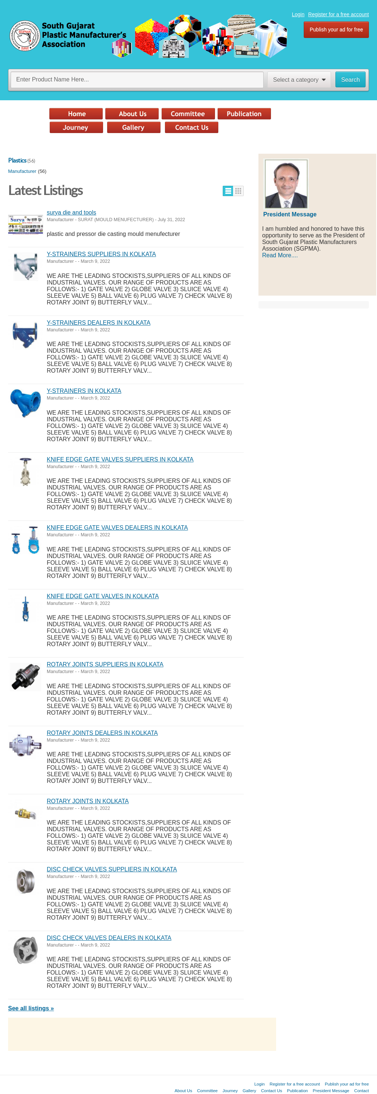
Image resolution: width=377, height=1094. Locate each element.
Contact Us (271, 1090)
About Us (183, 1090)
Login (298, 14)
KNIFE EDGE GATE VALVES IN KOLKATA (103, 596)
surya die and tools (71, 212)
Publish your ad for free (336, 29)
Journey (230, 1090)
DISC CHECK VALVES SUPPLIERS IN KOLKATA (112, 869)
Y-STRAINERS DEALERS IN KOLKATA (99, 323)
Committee (207, 1090)
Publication (297, 1090)
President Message (331, 1090)
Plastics (17, 160)
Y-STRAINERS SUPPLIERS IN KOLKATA (101, 254)
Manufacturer (22, 171)
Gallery (249, 1090)
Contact (361, 1090)
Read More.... (280, 255)
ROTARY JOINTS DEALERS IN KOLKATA (102, 733)
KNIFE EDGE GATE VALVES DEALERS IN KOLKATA (117, 528)
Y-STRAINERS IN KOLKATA (84, 391)
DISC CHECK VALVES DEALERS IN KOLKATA (109, 938)
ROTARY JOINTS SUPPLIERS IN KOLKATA (105, 664)
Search (350, 80)
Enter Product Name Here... (52, 79)
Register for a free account (338, 14)
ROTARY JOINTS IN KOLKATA (88, 801)
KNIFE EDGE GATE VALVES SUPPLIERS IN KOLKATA (120, 459)
